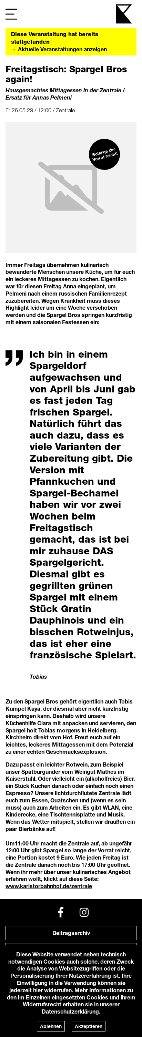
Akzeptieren (88, 1026)
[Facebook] (60, 912)
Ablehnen (51, 1026)
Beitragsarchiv (71, 933)
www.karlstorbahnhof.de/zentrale (49, 886)
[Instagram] (84, 912)
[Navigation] (11, 14)
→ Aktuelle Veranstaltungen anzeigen (59, 49)
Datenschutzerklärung (70, 1011)
